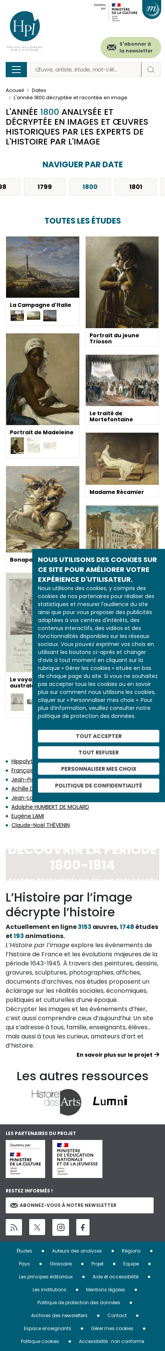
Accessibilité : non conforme (111, 1341)
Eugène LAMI (27, 816)
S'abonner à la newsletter (136, 47)
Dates (39, 90)
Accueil (15, 90)
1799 (45, 187)
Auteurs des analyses (77, 1251)
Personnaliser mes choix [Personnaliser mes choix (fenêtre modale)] (99, 768)
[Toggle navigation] (16, 69)
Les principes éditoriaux (46, 1276)
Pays (24, 1264)
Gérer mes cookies (112, 1328)
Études (24, 1251)
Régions (131, 1251)
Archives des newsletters (59, 1315)
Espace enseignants (47, 1328)
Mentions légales (105, 1289)
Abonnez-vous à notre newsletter (63, 1205)
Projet (97, 1264)
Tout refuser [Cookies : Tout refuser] (99, 752)
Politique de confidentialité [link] (98, 785)
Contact (117, 1315)
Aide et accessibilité (115, 1276)
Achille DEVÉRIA (30, 788)
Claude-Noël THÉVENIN (40, 825)
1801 (135, 187)
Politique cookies (40, 1341)
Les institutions (49, 1289)
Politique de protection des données (79, 1302)
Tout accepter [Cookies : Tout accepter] (99, 736)
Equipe (131, 1264)
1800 (90, 187)
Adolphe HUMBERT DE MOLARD (50, 807)
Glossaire (61, 1264)
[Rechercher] (85, 69)
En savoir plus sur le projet (114, 1055)
